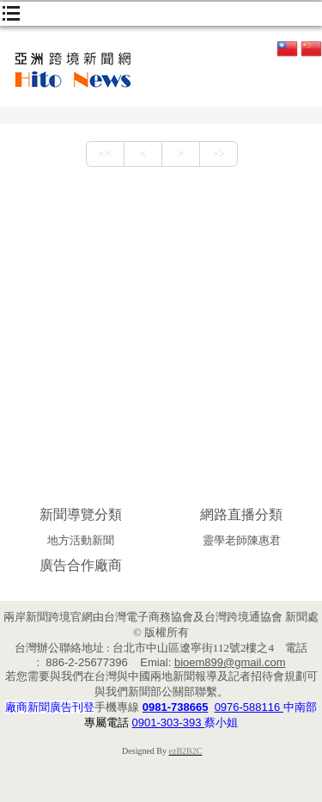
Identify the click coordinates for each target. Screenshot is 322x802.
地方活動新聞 (80, 540)
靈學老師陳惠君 (242, 540)
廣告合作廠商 (80, 565)
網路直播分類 (241, 514)
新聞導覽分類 (80, 514)
